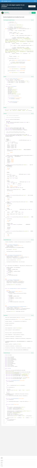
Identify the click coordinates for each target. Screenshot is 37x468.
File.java (5, 107)
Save (33, 12)
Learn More (32, 6)
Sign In (2, 462)
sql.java (5, 76)
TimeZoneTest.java (7, 352)
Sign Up (2, 460)
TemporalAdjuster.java (7, 239)
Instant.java (5, 315)
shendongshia (6, 12)
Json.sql (5, 113)
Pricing (2, 465)
